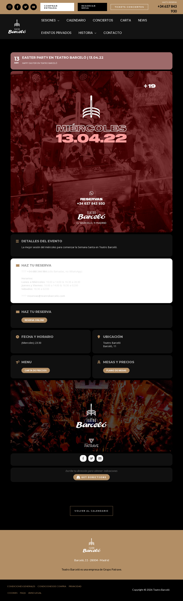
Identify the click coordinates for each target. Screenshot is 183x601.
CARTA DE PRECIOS (36, 370)
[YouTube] (33, 7)
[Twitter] (25, 7)
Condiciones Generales (20, 586)
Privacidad (77, 586)
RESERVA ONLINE (34, 320)
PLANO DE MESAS (116, 370)
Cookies (13, 593)
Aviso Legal (35, 593)
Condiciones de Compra (53, 586)
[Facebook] (17, 7)
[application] (56, 20)
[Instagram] (9, 7)
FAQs (23, 593)
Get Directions (91, 477)
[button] (57, 7)
